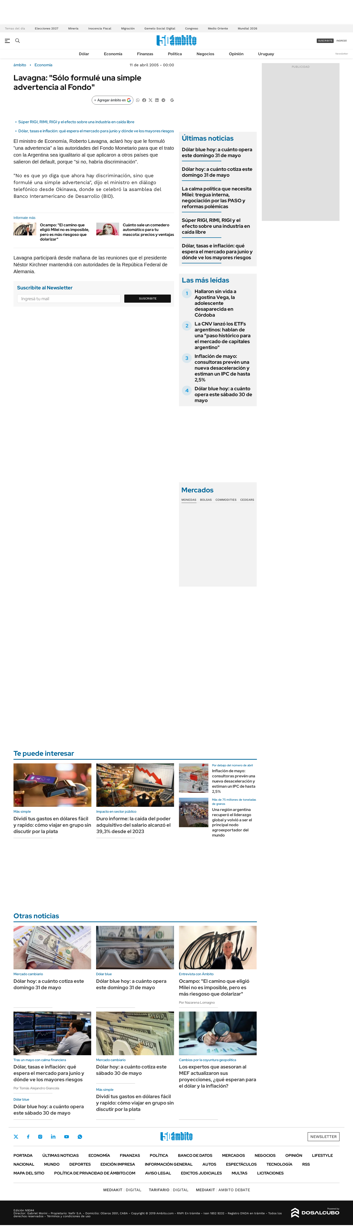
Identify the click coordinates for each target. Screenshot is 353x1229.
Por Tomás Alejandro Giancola (36, 1088)
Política (175, 53)
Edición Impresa (118, 1164)
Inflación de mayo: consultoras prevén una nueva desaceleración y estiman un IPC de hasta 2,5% (222, 368)
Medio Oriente (218, 28)
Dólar (84, 53)
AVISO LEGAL (158, 1173)
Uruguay (266, 53)
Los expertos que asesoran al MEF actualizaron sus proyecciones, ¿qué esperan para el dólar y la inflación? (217, 1076)
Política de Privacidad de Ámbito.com (94, 1173)
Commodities (226, 499)
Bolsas (206, 499)
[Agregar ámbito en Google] (112, 100)
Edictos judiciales (201, 1173)
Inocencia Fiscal (99, 28)
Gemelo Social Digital (159, 28)
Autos (209, 1164)
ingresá (341, 40)
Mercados (233, 1155)
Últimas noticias (60, 1155)
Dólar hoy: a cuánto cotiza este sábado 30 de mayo (131, 1070)
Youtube (66, 1137)
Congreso (191, 28)
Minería (73, 28)
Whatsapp (80, 1136)
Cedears (247, 499)
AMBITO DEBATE (223, 1190)
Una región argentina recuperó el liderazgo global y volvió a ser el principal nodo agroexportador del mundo (232, 822)
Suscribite (148, 298)
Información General (169, 1164)
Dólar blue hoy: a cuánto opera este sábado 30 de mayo (223, 394)
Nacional (23, 1164)
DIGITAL (122, 1190)
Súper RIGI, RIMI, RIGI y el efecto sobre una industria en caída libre (76, 121)
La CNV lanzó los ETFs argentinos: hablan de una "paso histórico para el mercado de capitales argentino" (223, 336)
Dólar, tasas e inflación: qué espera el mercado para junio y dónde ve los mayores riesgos (96, 131)
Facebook (28, 1136)
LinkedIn (53, 1136)
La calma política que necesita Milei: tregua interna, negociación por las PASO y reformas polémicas (217, 198)
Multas (239, 1173)
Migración (128, 28)
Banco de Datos (195, 1155)
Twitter (15, 1137)
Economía (113, 53)
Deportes (80, 1164)
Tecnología (279, 1164)
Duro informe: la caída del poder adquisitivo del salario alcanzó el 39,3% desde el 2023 (133, 825)
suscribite (325, 40)
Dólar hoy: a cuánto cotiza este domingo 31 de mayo (217, 172)
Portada (23, 1155)
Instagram (40, 1136)
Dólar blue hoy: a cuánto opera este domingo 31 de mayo (217, 152)
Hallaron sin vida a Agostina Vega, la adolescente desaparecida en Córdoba (215, 303)
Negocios (205, 53)
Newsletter (341, 53)
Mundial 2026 (247, 28)
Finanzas (145, 53)
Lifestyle (322, 1155)
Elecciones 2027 (46, 28)
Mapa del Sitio (28, 1173)
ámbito (19, 65)
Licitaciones (270, 1173)
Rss (306, 1164)
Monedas (188, 499)
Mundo (52, 1164)
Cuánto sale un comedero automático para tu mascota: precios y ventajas (148, 229)
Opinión (236, 53)
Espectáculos (241, 1164)
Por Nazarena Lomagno (197, 1002)
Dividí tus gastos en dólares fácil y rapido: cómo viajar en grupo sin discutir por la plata (52, 825)
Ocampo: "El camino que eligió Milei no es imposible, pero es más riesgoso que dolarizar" (64, 232)
